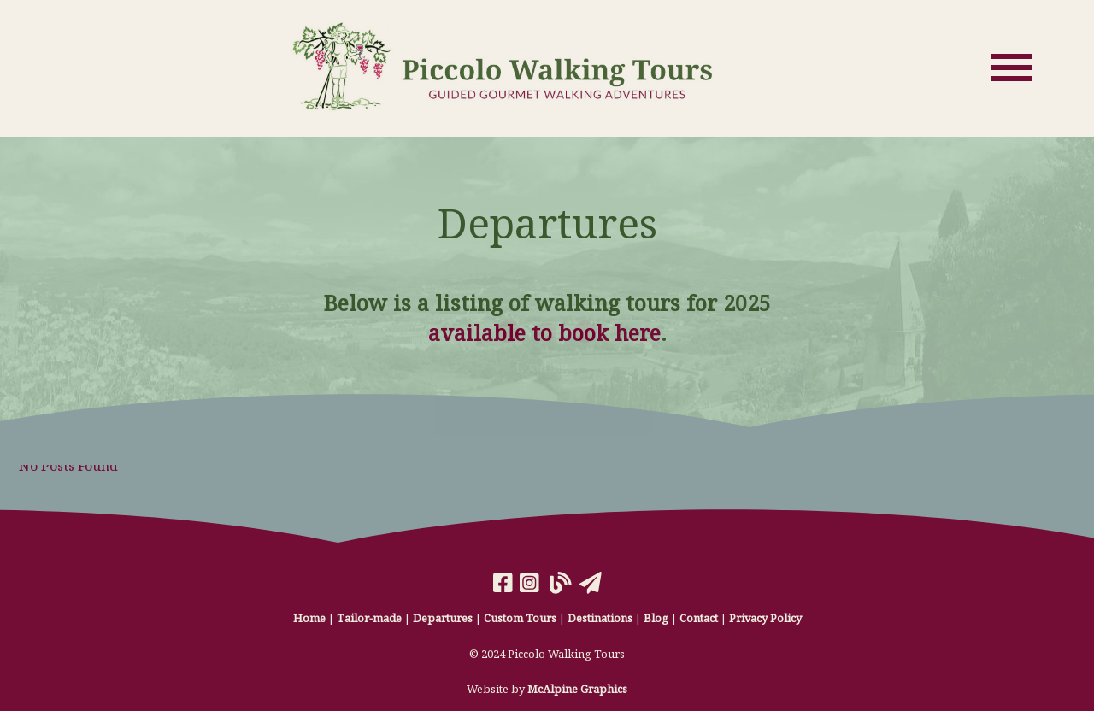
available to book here (544, 332)
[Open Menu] (1011, 67)
